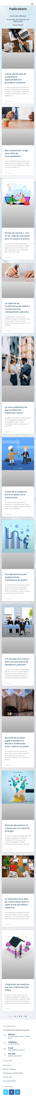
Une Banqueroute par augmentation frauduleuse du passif (16, 577)
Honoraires (7, 1065)
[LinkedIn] (17, 1092)
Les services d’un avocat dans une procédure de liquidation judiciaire (17, 661)
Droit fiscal (18, 25)
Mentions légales (9, 1069)
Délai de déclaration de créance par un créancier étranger (17, 828)
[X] (5, 1092)
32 (26, 1016)
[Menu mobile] (32, 4)
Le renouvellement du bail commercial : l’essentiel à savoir (16, 410)
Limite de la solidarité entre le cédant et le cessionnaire (16, 494)
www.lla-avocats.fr (15, 1056)
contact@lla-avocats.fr (16, 1050)
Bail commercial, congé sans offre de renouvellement (16, 153)
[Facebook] (11, 1092)
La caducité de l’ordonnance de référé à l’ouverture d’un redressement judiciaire (17, 307)
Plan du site (7, 1077)
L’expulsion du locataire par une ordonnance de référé (17, 987)
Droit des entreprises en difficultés (18, 20)
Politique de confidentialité (13, 1073)
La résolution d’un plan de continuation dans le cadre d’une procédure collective (17, 903)
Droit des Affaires (9, 1081)
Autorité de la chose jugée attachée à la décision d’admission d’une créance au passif (17, 742)
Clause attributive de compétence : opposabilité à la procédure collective (15, 78)
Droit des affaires (18, 16)
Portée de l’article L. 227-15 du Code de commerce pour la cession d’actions (17, 236)
